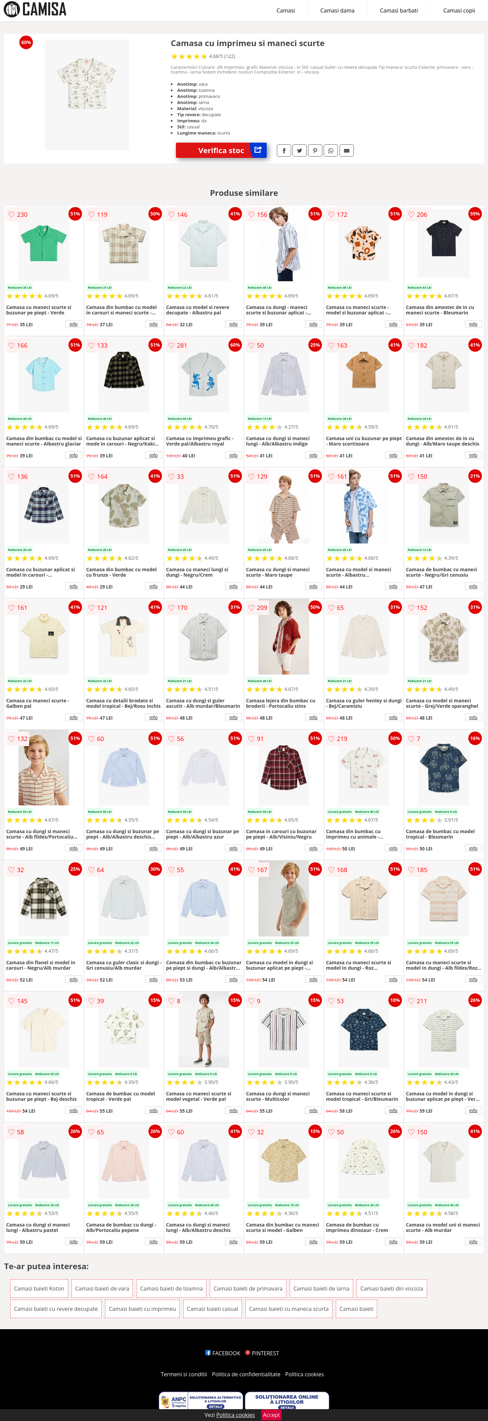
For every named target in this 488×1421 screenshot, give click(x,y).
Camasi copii (459, 10)
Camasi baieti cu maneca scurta (289, 1309)
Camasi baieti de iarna (321, 1288)
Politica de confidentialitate (246, 1374)
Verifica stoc (233, 150)
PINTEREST (262, 1353)
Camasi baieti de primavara (248, 1288)
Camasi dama (337, 10)
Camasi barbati (399, 10)
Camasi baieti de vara (102, 1288)
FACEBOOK (222, 1353)
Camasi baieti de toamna (171, 1288)
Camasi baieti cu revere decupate (56, 1309)
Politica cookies (304, 1374)
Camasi (286, 10)
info (73, 324)
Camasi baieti (356, 1309)
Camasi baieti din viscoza (391, 1288)
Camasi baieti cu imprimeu (142, 1309)
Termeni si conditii (184, 1374)
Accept (271, 1415)
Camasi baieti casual (212, 1309)
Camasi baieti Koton (39, 1288)
